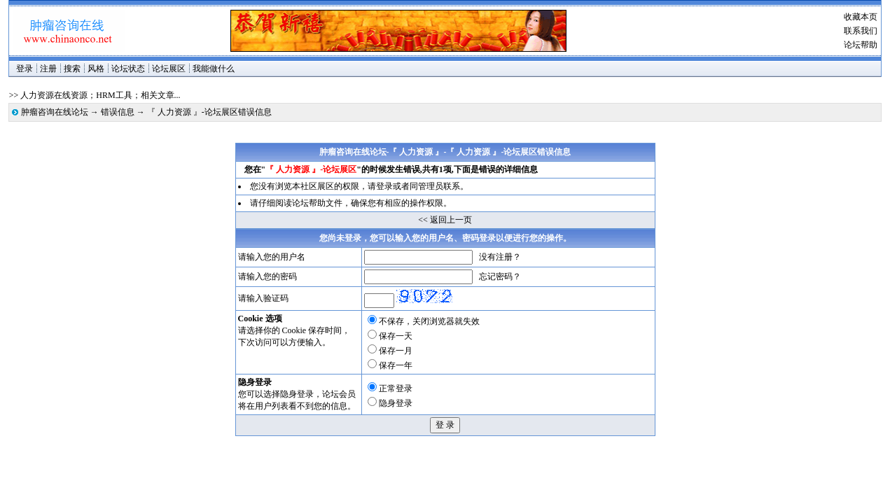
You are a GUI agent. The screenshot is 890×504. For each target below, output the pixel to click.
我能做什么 (214, 69)
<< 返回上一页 (445, 220)
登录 (24, 69)
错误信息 (117, 112)
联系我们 (860, 31)
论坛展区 (169, 69)
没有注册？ (500, 257)
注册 (48, 69)
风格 (96, 69)
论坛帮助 (860, 45)
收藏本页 (860, 17)
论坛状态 (128, 69)
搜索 (72, 69)
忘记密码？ (500, 276)
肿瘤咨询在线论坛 (54, 112)
